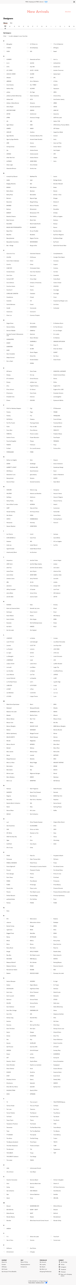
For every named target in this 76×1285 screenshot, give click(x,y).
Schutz (8, 1036)
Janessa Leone (10, 578)
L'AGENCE (9, 638)
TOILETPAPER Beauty (59, 1102)
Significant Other (34, 988)
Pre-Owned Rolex (58, 870)
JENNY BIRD (33, 575)
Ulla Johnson (10, 1172)
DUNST (55, 352)
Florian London (34, 434)
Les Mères (32, 667)
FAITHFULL (10, 419)
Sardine (9, 1021)
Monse (55, 733)
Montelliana (56, 740)
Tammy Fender (10, 1105)
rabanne (9, 922)
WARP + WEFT (34, 1209)
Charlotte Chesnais (35, 253)
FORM (31, 452)
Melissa (32, 748)
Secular (9, 1043)
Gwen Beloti (56, 482)
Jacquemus (9, 560)
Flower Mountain (34, 437)
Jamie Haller (10, 575)
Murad (55, 773)
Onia (31, 840)
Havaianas (9, 522)
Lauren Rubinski (11, 678)
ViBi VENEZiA (33, 1190)
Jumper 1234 (56, 585)
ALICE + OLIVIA (34, 70)
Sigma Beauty (33, 985)
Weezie (32, 1217)
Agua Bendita (10, 135)
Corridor (55, 271)
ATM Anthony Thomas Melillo (61, 125)
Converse (55, 260)
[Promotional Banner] (38, 11)
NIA (31, 803)
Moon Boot (56, 744)
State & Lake (56, 992)
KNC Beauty (56, 615)
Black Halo (33, 220)
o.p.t (8, 822)
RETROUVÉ (33, 937)
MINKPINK (33, 780)
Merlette (32, 759)
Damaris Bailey (11, 327)
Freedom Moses (57, 434)
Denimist (32, 334)
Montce (55, 737)
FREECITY (56, 430)
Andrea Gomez (34, 150)
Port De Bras (33, 899)
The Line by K (33, 1102)
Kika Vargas (33, 619)
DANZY (8, 343)
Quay (8, 911)
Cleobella (32, 293)
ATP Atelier (56, 128)
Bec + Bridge (10, 245)
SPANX (32, 1075)
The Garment (10, 1149)
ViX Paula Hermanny (59, 1187)
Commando (33, 308)
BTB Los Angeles (57, 216)
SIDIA (8, 1094)
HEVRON (32, 504)
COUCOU (56, 286)
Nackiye (9, 788)
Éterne (55, 378)
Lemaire (32, 649)
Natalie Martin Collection (13, 803)
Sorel (31, 1068)
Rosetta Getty (57, 951)
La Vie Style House (12, 681)
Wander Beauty (11, 1217)
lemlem (32, 652)
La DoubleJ (9, 649)
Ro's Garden (33, 962)
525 (31, 51)
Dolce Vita (33, 356)
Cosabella (56, 275)
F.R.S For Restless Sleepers (14, 408)
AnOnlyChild (56, 63)
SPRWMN (32, 1094)
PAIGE (8, 855)
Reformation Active (35, 922)
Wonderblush (57, 1217)
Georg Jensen (10, 478)
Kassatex (9, 623)
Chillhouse (33, 257)
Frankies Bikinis (57, 423)
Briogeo (55, 198)
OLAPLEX (9, 844)
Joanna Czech (33, 596)
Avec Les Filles (57, 143)
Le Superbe (33, 678)
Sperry (31, 1079)
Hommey (32, 522)
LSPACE (55, 674)
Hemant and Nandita (35, 493)
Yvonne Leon (56, 1240)
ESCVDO (32, 400)
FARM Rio (9, 434)
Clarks (32, 290)
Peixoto (9, 892)
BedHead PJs (33, 176)
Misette (55, 708)
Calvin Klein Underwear (13, 260)
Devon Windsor (34, 337)
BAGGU (9, 187)
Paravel (9, 870)
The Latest (9, 1160)
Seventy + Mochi (11, 1061)
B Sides (55, 212)
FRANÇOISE (56, 415)
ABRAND (9, 81)
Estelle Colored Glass (59, 375)
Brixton (55, 205)
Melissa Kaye (33, 751)
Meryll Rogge (33, 762)
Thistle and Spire (34, 1145)
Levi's (31, 681)
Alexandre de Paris (35, 59)
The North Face (34, 1116)
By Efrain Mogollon (58, 234)
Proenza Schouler (58, 888)
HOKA (31, 515)
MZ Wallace (56, 780)
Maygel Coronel (34, 733)
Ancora (32, 143)
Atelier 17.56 (56, 121)
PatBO (8, 884)
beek (31, 180)
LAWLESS (9, 685)
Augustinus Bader (58, 132)
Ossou (55, 836)
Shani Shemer (10, 1068)
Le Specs (32, 671)
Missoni (55, 715)
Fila (31, 415)
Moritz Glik (56, 751)
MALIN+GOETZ (11, 737)
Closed (32, 297)
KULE (55, 626)
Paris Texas (10, 877)
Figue (31, 412)
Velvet (8, 1198)
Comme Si (33, 311)
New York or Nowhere (35, 799)
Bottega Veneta (57, 180)
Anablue (32, 132)
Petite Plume (33, 863)
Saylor (8, 1032)
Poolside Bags (34, 895)
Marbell (9, 748)
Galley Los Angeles (12, 460)
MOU (54, 759)
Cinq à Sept (33, 279)
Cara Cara (9, 275)
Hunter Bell (56, 511)
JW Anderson (56, 593)
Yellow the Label (34, 1236)
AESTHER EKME (11, 110)
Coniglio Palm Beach (59, 257)
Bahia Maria (10, 191)
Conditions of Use (40, 1282)
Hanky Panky (10, 500)
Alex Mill (32, 66)
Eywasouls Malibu (58, 400)
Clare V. (32, 286)
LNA (54, 660)
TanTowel (9, 1116)
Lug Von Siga (56, 681)
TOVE (54, 1124)
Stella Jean (56, 1003)
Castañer (9, 300)
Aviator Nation (57, 146)
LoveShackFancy (58, 671)
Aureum (55, 135)
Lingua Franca (34, 696)
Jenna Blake (10, 593)
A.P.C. (8, 66)
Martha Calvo (33, 715)
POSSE (32, 902)
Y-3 (7, 1236)
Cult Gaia (56, 304)
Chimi (31, 260)
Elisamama (10, 393)
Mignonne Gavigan (35, 773)
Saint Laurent (10, 996)
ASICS (55, 106)
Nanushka (9, 799)
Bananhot (9, 202)
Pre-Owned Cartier (58, 866)
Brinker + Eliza (57, 194)
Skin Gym (32, 1028)
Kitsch (55, 608)
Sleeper (32, 1032)
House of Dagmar (58, 497)
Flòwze (32, 441)
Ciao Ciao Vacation (35, 271)
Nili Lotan (32, 810)
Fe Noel (9, 448)
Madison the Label (12, 711)
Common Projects (35, 315)
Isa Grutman (33, 552)
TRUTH (55, 1142)
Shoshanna (10, 1083)
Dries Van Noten (57, 348)
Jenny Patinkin (34, 578)
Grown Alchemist (58, 463)
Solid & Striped (34, 1050)
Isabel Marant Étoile (35, 548)
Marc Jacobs (10, 751)
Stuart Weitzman (58, 1039)
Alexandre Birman (11, 168)
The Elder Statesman (12, 1145)
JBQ (8, 582)
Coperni (55, 264)
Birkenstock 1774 (34, 212)
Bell (31, 183)
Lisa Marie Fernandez (59, 641)
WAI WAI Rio (10, 1209)
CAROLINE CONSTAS (12, 293)
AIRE (8, 143)
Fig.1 (31, 408)
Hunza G (55, 522)
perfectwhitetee (11, 899)
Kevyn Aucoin (33, 612)
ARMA (55, 103)
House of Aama (57, 493)
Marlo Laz (9, 780)
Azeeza (55, 157)
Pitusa (31, 877)
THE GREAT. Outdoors (12, 1156)
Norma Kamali (57, 803)
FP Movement (57, 408)
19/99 (8, 51)
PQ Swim (55, 859)
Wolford (55, 1213)
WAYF (31, 1213)
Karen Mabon (10, 615)
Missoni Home (57, 719)
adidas (8, 92)
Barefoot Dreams (11, 216)
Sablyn (8, 985)
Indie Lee (9, 545)
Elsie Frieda (33, 371)
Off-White (9, 833)
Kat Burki (9, 626)
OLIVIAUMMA (33, 825)
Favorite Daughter (11, 441)
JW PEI (55, 596)
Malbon (9, 729)
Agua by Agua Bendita (12, 139)
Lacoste (9, 645)
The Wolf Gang (34, 1138)
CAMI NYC (9, 268)
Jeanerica (9, 585)
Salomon (9, 999)
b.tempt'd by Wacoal (12, 176)
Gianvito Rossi (10, 482)
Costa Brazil (56, 279)
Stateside (56, 996)
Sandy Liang (10, 1017)
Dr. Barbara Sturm (58, 323)
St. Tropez (56, 985)
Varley (8, 1187)
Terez (8, 1131)
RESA (31, 929)
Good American (34, 471)
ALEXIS (32, 63)
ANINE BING (33, 161)
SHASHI (9, 1072)
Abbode (9, 77)
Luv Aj (55, 689)
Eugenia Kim (56, 385)
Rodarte (55, 918)
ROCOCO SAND (34, 973)
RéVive (32, 940)
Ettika (55, 382)
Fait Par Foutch (11, 423)
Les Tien (32, 674)
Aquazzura (56, 88)
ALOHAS (32, 88)
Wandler (9, 1220)
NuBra (55, 810)
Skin (31, 1021)
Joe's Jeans (56, 567)
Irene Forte (33, 537)
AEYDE (8, 114)
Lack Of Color (10, 641)
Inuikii (31, 534)
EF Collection (10, 378)
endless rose (33, 382)
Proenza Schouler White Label (61, 892)
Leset (31, 660)
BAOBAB (9, 205)
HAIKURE (9, 490)
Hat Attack (9, 515)
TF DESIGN (10, 1134)
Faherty (9, 412)
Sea (8, 1039)
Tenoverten (9, 1127)
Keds (31, 604)
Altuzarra (32, 103)
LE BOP (9, 689)
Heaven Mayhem (11, 526)
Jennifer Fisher (34, 560)
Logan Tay (56, 667)
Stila (54, 1017)
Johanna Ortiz (57, 571)
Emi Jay (32, 375)
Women (5, 23)
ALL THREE (33, 85)
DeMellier (32, 330)
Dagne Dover (10, 323)
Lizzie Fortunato (57, 656)
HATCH (8, 519)
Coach (31, 304)
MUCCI (55, 769)
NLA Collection (34, 814)
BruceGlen (56, 209)
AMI (31, 121)
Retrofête (32, 933)
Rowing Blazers (57, 962)
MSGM (55, 766)
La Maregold (10, 656)
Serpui (8, 1054)
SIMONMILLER (34, 1010)
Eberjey (9, 375)
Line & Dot (33, 692)
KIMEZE (32, 626)
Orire (54, 825)
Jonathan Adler (57, 575)
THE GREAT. (10, 1153)
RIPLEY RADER (34, 951)
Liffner (32, 689)
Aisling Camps (10, 146)
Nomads (55, 792)
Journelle (55, 578)
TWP (54, 1153)
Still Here (55, 1021)
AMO (31, 125)
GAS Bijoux (10, 471)
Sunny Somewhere (58, 1061)
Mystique (55, 777)
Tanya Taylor (10, 1120)
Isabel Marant (33, 545)
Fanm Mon (9, 430)
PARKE (8, 881)
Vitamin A (56, 1183)
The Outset (33, 1124)
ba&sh (8, 180)
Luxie (54, 696)
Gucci (55, 471)
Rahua (8, 937)
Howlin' (55, 504)
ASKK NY (55, 110)
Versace (32, 1187)
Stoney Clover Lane (58, 1028)
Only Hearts (33, 844)
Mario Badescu (11, 777)
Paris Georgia (10, 873)
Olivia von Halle (34, 829)
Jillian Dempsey (34, 585)
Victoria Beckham (34, 1194)
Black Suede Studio (35, 223)
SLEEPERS (33, 1036)
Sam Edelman (10, 1006)
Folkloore (32, 444)
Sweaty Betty (56, 1079)
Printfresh (56, 877)
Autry (54, 139)
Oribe (31, 847)
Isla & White (56, 537)
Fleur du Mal (33, 426)
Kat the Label (10, 630)
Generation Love (11, 474)
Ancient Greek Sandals (36, 139)
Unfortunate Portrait (35, 1168)
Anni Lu (55, 59)
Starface (55, 988)
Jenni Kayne (33, 571)
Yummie (32, 1240)
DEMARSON (33, 327)
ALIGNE (32, 74)
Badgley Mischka (11, 183)
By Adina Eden (57, 231)
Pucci (54, 899)
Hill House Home (34, 511)
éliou (8, 385)
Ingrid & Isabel (10, 548)
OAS (8, 829)
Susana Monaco (57, 1068)
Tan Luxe (9, 1109)
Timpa (31, 1153)
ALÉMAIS (9, 161)
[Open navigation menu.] (2, 6)
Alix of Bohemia (34, 81)
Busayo (55, 223)
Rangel (8, 951)
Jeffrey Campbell (11, 589)
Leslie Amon (33, 663)
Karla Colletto (10, 619)
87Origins (56, 47)
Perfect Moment (11, 895)
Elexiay (8, 382)
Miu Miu (55, 722)
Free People (56, 437)
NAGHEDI (9, 792)
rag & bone (9, 929)
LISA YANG (56, 649)
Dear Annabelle (11, 354)
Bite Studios (33, 216)
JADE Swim (10, 564)
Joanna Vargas (57, 560)
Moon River (56, 748)
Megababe (33, 740)
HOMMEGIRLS (34, 519)
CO (31, 300)
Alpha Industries (34, 95)
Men (11, 23)
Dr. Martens (56, 337)
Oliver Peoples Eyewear (36, 822)
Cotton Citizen (57, 282)
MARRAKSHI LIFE (35, 711)
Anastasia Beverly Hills (36, 135)
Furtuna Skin (56, 448)
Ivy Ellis (55, 545)
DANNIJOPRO (10, 339)
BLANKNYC (33, 227)
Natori (8, 806)
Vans (8, 1183)
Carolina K (9, 290)
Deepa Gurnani (11, 357)
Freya (54, 444)
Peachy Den (10, 888)
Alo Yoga (32, 92)
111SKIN (9, 47)
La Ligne (9, 652)
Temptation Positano (12, 1124)
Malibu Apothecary (12, 733)
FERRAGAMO (10, 452)
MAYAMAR (33, 729)
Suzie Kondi (56, 1075)
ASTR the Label (57, 117)
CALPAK (9, 257)
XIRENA (9, 1228)
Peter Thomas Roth (35, 859)
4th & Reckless (34, 47)
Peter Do (32, 855)
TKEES (32, 1160)
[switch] (4, 44)
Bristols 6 (56, 202)
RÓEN (55, 926)
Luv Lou (55, 692)
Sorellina (32, 1072)
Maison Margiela (11, 726)
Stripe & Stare (57, 1032)
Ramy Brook (10, 948)
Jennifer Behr (10, 596)
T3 (7, 1102)
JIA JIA (31, 582)
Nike (31, 806)
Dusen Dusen (57, 359)
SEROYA (9, 1050)
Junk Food (56, 589)
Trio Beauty (56, 1131)
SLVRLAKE (33, 1043)
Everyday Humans (58, 393)
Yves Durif (56, 1236)
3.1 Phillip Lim (34, 44)
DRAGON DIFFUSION (59, 341)
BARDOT (9, 212)
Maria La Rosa (10, 762)
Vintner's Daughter (58, 1180)
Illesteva (9, 541)
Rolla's (55, 937)
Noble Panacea (57, 788)
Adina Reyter (10, 106)
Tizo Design (33, 1156)
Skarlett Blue (33, 1017)
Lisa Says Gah (57, 645)
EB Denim (9, 371)
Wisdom (55, 1209)
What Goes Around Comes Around (39, 1220)
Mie (31, 769)
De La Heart (10, 361)
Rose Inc (55, 948)
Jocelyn (55, 564)
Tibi (31, 1149)
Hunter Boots (57, 515)
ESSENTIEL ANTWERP (59, 371)
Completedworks (58, 253)
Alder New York (11, 157)
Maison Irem (10, 722)
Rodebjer (55, 922)
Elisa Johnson (10, 389)
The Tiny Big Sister (35, 1131)
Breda (55, 187)
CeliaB (8, 308)
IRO (31, 541)
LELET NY (32, 645)
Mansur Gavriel (11, 744)
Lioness (55, 638)
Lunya (55, 685)
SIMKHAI (32, 996)
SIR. (31, 1014)
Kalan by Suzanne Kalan (13, 608)
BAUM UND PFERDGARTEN (14, 227)
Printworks (56, 881)
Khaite (31, 615)
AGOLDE (9, 132)
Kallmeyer (9, 612)
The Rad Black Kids (35, 1127)
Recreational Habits (12, 969)
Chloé (31, 264)
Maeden (9, 715)
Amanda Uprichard (35, 106)
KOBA (55, 619)
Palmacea (9, 859)
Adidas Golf (10, 99)
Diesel (31, 345)
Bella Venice (33, 187)
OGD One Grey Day (12, 836)
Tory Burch (56, 1120)
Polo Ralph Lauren (35, 892)
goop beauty (33, 474)
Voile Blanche (57, 1190)
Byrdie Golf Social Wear (59, 245)
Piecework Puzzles (35, 870)
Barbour (9, 209)
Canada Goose (10, 271)
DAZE (8, 350)
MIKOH (32, 777)
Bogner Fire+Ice (34, 238)
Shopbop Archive (11, 1079)
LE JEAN (9, 696)
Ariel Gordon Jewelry (58, 99)
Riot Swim (33, 948)
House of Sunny (57, 500)
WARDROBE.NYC (34, 1206)
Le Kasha (32, 638)
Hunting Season (57, 519)
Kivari (55, 612)
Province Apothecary (59, 895)
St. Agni (55, 981)
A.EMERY (9, 59)
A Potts (55, 81)
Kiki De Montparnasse (36, 623)
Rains (8, 944)
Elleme (8, 400)
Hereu (31, 500)
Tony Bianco (56, 1113)
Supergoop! (56, 1065)
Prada (55, 863)
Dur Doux (56, 356)
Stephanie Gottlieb (58, 1014)
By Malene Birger (58, 238)
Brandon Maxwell (58, 183)
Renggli (32, 926)
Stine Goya (56, 1025)
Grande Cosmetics (35, 482)
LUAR (55, 678)
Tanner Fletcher (11, 1113)
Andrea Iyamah (34, 154)
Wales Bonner (10, 1213)
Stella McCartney (58, 1006)
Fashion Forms (11, 437)
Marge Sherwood (11, 759)
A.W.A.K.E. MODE (11, 74)
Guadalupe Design (58, 467)
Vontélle (55, 1194)
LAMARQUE (10, 660)
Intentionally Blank (12, 552)
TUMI (54, 1145)
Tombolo (55, 1105)
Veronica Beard (34, 1180)
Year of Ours (10, 1240)
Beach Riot (9, 231)
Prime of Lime (57, 873)
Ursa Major (33, 1172)
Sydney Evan (56, 1086)
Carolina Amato (11, 286)
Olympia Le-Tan (34, 833)
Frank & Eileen (57, 419)
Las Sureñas (10, 671)
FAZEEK (9, 444)
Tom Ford (56, 1109)
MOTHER (55, 755)
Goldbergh (33, 463)
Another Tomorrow (58, 70)
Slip (31, 1039)
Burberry (55, 220)
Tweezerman (56, 1149)
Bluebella (32, 234)
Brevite (55, 191)
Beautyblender (10, 238)
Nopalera (55, 799)
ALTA (31, 99)
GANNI (8, 463)
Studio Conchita (57, 1043)
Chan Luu (9, 315)
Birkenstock (33, 209)
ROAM (31, 966)
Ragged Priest (10, 933)
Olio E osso (10, 847)
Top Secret (56, 1116)
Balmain (9, 198)
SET (8, 1057)
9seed (55, 51)
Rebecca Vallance (11, 966)
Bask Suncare (10, 220)
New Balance (33, 796)
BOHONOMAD (34, 242)
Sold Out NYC (33, 1046)
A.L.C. (8, 63)
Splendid (32, 1083)
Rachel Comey (10, 926)
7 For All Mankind (58, 44)
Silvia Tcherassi (34, 992)
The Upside (33, 1134)
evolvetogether (57, 396)
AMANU (32, 110)
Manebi (9, 740)
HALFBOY (9, 493)
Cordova (55, 268)
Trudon (55, 1138)
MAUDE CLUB (34, 726)
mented (32, 755)
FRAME (55, 412)
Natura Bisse (10, 810)
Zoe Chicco (33, 1248)
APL (54, 77)
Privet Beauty (57, 884)
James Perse (10, 571)
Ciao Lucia (33, 275)
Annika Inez (33, 168)
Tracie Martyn (57, 1127)
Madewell (9, 708)
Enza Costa (33, 393)
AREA (55, 92)
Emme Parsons (34, 378)
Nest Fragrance (34, 788)
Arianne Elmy (57, 95)
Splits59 (32, 1086)
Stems (55, 1010)
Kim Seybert (33, 630)
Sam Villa (9, 1014)
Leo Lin (32, 656)
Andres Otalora (34, 157)
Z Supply (32, 1252)
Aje (7, 150)
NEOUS (9, 814)
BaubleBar (9, 223)
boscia (55, 176)
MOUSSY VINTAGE (58, 762)
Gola (31, 460)
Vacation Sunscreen (12, 1180)
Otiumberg (56, 840)
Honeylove (56, 490)
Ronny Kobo (56, 940)
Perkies (9, 902)
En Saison (33, 389)
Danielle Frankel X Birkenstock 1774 (15, 334)
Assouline (56, 114)
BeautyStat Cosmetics (13, 242)
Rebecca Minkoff (11, 962)
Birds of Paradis (34, 205)
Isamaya (55, 534)
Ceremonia (9, 311)
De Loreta (32, 323)
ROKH (55, 933)
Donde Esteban (34, 359)
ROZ (54, 969)
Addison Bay (10, 88)
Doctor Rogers (34, 352)
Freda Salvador (57, 426)
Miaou (31, 766)
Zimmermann (10, 1252)
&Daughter (9, 44)
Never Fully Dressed (35, 792)
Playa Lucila (33, 888)
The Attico (9, 1138)
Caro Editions (10, 282)
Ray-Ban (9, 955)
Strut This (56, 1036)
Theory (32, 1120)
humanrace (56, 508)
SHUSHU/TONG (11, 1090)
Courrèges (56, 290)
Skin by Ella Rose (34, 1025)
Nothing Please (57, 806)
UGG (8, 1168)
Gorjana (32, 478)
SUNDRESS (56, 1054)
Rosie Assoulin (57, 955)
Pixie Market (33, 881)
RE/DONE (9, 958)
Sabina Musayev (11, 981)
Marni (31, 704)
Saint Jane (9, 992)
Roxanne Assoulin (58, 966)
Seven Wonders (11, 1065)
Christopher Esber (35, 268)
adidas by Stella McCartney (14, 95)
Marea (8, 755)
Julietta (55, 582)
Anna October (33, 164)
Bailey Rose (10, 194)
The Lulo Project (34, 1105)
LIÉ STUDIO (33, 685)
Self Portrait (10, 1046)
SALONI (9, 1003)
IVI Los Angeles (57, 541)
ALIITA (31, 77)
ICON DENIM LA (11, 537)
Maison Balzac (10, 719)
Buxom (55, 227)
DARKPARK (10, 346)
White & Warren (57, 1206)
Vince (31, 1198)
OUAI (54, 844)
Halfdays (9, 497)
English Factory (34, 385)
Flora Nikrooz (33, 430)
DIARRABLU (33, 341)
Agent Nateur (10, 125)
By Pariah (56, 242)
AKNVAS (9, 154)
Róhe (54, 929)
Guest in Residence (58, 474)
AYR (54, 154)
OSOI (54, 829)
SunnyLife (56, 1057)
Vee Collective (10, 1190)
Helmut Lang (33, 490)
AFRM (8, 117)
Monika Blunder (57, 729)
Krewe (55, 623)
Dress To (55, 345)
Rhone (31, 944)
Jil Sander (32, 589)
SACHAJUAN (10, 988)
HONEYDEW (33, 526)
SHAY (8, 1075)
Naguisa (9, 796)
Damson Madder (11, 330)
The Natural (33, 1113)
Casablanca (10, 297)
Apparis (55, 85)
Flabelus (32, 419)
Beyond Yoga (33, 198)
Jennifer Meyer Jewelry (36, 564)
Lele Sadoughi (34, 641)
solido (31, 1054)
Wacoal (9, 1206)
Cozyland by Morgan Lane (60, 300)
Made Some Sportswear (13, 704)
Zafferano (9, 1248)
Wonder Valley (57, 1220)
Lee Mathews (10, 692)
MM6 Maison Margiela (59, 726)
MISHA (55, 711)
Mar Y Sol (32, 719)
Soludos (32, 1057)
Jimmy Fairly (33, 593)
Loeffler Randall (57, 663)
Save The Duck (11, 1028)
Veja (8, 1194)
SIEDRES (32, 981)
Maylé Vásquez (34, 737)
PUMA (55, 902)
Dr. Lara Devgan (57, 330)
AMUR (31, 128)
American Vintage (34, 117)
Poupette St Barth (58, 855)
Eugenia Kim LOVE (58, 389)
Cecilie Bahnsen (11, 304)
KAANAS (9, 604)
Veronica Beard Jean (35, 1183)
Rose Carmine (57, 944)
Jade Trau (9, 567)
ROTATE (55, 958)
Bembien (32, 191)
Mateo (31, 722)
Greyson (55, 460)
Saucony (9, 1025)
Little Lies (56, 652)
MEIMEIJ (32, 744)
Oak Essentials (11, 825)
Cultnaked (56, 308)
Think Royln (33, 1142)
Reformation (33, 918)
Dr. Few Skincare (57, 327)
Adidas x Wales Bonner (13, 103)
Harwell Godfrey (11, 511)
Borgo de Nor (33, 245)
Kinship (55, 604)
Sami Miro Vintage (11, 1010)
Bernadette (33, 194)
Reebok (9, 973)
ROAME (32, 969)
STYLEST (56, 1046)
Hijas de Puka (34, 508)
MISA (54, 704)
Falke (8, 426)
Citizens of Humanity (35, 282)
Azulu (54, 161)
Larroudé (9, 667)
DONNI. (32, 363)
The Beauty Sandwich (12, 1142)
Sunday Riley (56, 1050)
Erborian (32, 396)
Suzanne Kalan (57, 1072)
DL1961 (32, 348)
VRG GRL (55, 1198)
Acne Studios (10, 85)
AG (7, 121)
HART (8, 508)
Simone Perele (34, 999)
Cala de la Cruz (11, 253)
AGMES (9, 128)
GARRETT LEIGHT (11, 467)
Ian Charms (10, 534)
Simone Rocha (34, 1003)
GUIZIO (55, 478)
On (31, 836)
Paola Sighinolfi (11, 866)
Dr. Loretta (56, 334)
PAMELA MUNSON (12, 863)
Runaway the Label (58, 973)
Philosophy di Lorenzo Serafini (38, 866)
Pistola (32, 873)
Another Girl (56, 66)
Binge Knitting (34, 202)
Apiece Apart (56, 74)
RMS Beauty (33, 958)
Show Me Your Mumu (12, 1086)
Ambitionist (33, 114)
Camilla (9, 264)
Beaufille (9, 234)
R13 (7, 918)
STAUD (55, 999)
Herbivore (32, 497)
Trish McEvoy (57, 1134)
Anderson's (33, 146)
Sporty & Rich (33, 1090)
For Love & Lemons (35, 448)
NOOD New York (57, 796)
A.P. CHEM (9, 70)
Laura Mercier (10, 674)
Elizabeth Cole (10, 396)
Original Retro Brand (58, 822)
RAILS (8, 940)
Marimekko (10, 766)
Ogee (8, 840)
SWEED (55, 1083)
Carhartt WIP (10, 279)
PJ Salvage (33, 884)
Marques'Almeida (34, 708)
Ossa (54, 833)
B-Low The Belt (34, 231)
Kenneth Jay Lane (34, 608)
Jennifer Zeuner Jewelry (36, 567)
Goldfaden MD (34, 467)
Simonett (32, 1006)
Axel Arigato (56, 150)
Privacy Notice (31, 1282)
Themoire (32, 1109)
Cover (55, 297)
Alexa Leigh (10, 164)
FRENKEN (56, 441)
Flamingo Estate (34, 423)
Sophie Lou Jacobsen (35, 1065)
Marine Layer (10, 773)
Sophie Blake (33, 1061)
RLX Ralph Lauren (35, 955)
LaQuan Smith (10, 663)
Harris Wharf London (12, 504)
